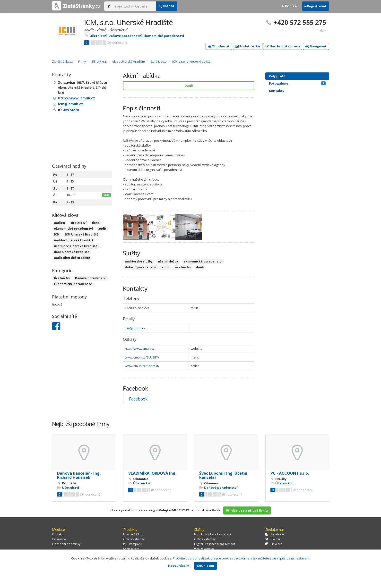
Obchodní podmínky (66, 544)
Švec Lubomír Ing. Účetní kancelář (223, 475)
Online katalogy (134, 539)
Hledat (166, 6)
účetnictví (79, 223)
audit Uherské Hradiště (72, 258)
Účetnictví (98, 36)
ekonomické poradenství (73, 229)
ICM (57, 234)
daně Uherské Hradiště (71, 252)
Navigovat (316, 46)
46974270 (71, 109)
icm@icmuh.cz (135, 328)
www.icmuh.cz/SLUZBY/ (142, 357)
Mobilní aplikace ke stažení (212, 534)
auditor (60, 223)
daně (95, 223)
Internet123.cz (133, 534)
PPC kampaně (132, 544)
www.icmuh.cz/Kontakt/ (142, 366)
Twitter (272, 539)
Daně (188, 85)
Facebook (138, 399)
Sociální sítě (131, 549)
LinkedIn (273, 544)
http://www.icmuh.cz (140, 348)
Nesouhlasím (178, 565)
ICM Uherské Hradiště (81, 234)
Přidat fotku (247, 46)
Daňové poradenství (125, 36)
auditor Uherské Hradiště (73, 240)
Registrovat (315, 6)
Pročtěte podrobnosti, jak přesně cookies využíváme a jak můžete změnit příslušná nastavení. (241, 558)
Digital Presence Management (214, 544)
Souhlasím (205, 565)
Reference (59, 539)
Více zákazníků (204, 549)
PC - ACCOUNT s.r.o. (289, 473)
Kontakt (57, 534)
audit (102, 229)
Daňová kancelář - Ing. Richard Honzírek (79, 475)
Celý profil (277, 76)
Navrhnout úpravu (283, 46)
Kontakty (276, 90)
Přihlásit (290, 6)
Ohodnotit (219, 46)
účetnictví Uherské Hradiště (75, 246)
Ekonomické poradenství (163, 36)
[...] (134, 6)
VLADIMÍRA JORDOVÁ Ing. (152, 473)
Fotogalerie (297, 83)
